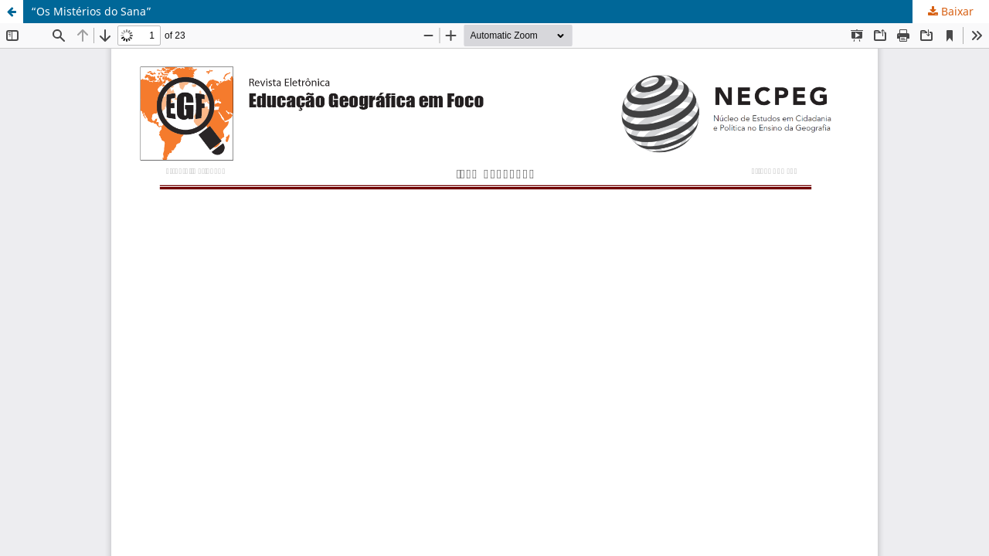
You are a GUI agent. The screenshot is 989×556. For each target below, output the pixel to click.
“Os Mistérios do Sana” (91, 11)
